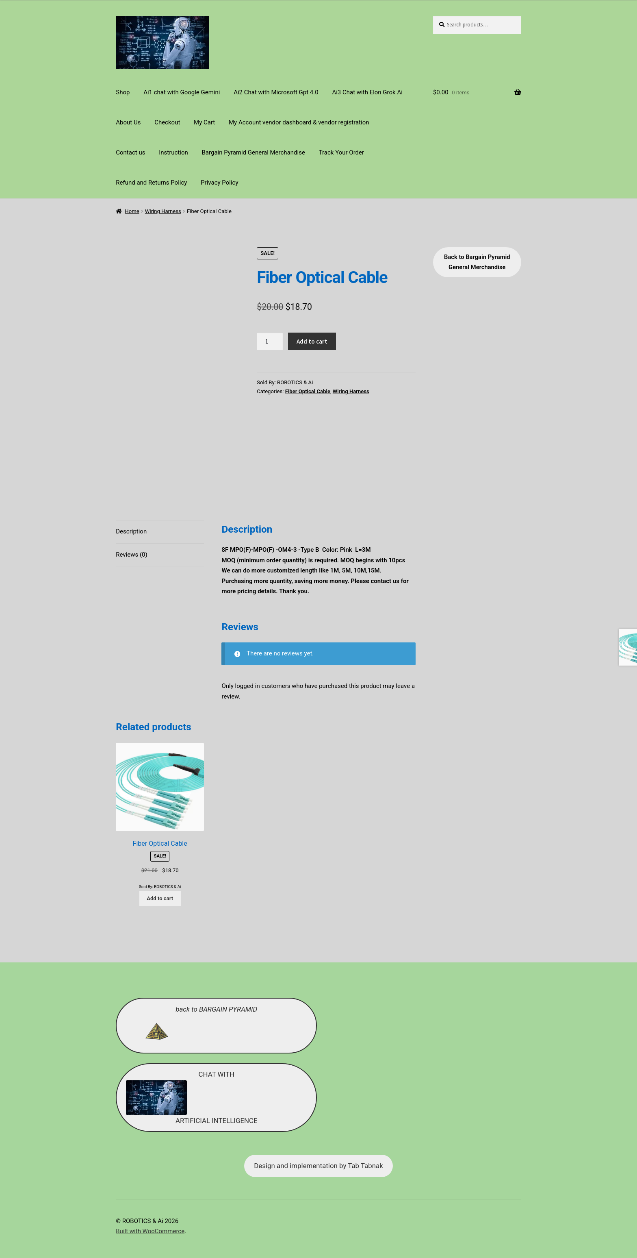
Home (132, 211)
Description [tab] (131, 514)
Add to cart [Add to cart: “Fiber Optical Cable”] (160, 881)
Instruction (173, 152)
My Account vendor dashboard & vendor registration (299, 122)
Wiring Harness (163, 211)
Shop (123, 92)
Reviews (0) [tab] (131, 537)
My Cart (204, 122)
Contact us (130, 152)
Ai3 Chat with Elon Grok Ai (367, 92)
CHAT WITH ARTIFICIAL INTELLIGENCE (192, 1080)
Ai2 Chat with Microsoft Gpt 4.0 (276, 92)
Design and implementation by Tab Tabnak (318, 1149)
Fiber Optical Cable (307, 391)
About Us (128, 122)
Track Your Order (341, 152)
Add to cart (312, 341)
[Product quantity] (270, 341)
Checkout (167, 122)
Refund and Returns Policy (151, 182)
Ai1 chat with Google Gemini (181, 92)
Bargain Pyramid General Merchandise (253, 152)
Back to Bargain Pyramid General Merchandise (477, 262)
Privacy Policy (219, 182)
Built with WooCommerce (150, 1214)
